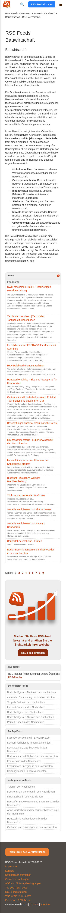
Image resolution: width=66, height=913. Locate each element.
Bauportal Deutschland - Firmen (24, 541)
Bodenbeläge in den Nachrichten (25, 712)
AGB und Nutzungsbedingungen (23, 883)
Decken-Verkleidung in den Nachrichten (29, 742)
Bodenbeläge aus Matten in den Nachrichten (31, 692)
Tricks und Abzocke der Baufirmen (26, 495)
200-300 (44, 904)
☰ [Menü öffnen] (60, 4)
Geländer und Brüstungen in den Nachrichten (32, 827)
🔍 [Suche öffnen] (22, 4)
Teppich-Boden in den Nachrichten (26, 702)
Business (26, 13)
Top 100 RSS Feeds (16, 887)
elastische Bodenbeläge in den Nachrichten (31, 697)
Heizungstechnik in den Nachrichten (26, 771)
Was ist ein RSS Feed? (18, 896)
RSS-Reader (15, 677)
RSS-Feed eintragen (33, 652)
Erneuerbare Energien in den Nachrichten (30, 766)
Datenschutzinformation (18, 874)
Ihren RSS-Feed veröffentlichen (27, 852)
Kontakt (9, 870)
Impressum (11, 866)
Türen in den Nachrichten (21, 786)
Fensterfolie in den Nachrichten (24, 761)
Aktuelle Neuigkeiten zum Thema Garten (29, 509)
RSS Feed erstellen (16, 891)
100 (25, 904)
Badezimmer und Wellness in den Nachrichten (32, 756)
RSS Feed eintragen (42, 4)
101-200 (34, 904)
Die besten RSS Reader (18, 900)
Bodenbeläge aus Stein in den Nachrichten (30, 717)
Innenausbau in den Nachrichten (25, 796)
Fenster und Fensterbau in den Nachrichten (31, 791)
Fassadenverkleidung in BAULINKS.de (28, 737)
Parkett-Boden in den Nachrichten (25, 722)
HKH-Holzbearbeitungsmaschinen (25, 365)
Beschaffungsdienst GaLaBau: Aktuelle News (32, 423)
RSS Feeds (11, 13)
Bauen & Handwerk (44, 13)
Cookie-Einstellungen (17, 879)
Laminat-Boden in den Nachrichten (26, 707)
